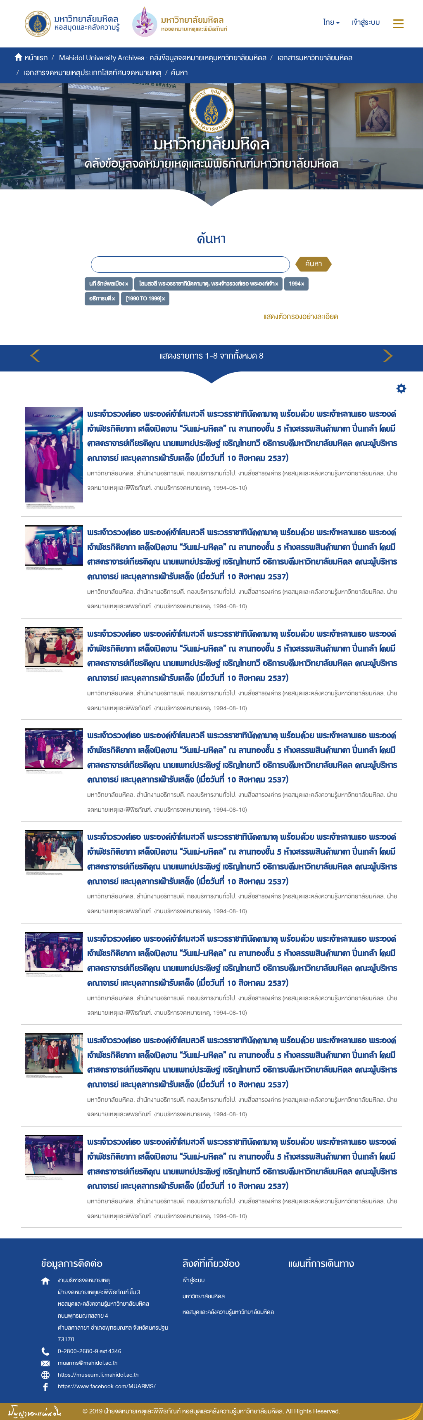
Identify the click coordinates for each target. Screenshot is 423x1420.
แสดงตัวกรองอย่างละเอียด (301, 316)
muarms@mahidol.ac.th (88, 1363)
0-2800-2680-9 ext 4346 (89, 1351)
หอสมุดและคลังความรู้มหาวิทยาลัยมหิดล (228, 1312)
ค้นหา (313, 264)
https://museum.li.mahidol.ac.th (98, 1375)
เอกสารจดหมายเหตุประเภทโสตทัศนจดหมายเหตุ (93, 72)
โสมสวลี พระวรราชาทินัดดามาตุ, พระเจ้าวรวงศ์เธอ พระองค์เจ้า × (208, 283)
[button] (331, 22)
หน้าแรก (36, 58)
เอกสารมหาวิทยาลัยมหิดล (315, 58)
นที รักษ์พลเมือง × (108, 283)
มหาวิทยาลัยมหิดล (204, 1296)
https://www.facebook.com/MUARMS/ (107, 1386)
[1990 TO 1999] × (145, 298)
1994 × (296, 283)
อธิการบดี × (102, 298)
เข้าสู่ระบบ (193, 1280)
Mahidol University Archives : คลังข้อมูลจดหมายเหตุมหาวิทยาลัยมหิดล (162, 58)
